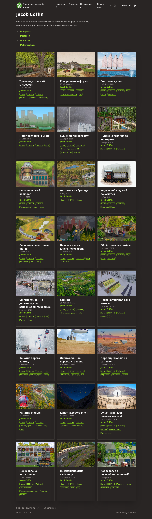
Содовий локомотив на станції (34, 246)
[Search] (130, 6)
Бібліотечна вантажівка (116, 245)
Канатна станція (30, 412)
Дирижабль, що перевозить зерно (71, 359)
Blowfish (133, 513)
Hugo (126, 513)
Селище (65, 299)
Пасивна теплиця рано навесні (115, 301)
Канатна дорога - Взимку (30, 359)
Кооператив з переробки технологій (115, 472)
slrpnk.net (25, 40)
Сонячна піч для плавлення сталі (111, 414)
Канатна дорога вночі (74, 412)
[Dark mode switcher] (135, 6)
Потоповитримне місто (34, 135)
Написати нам (49, 507)
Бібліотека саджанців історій (33, 5)
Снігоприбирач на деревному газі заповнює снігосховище (35, 303)
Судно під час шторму (74, 135)
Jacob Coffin (25, 90)
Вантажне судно (111, 81)
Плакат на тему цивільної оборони (72, 246)
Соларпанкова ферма (74, 81)
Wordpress (25, 31)
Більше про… (100, 5)
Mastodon (25, 35)
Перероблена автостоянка (28, 472)
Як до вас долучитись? (27, 507)
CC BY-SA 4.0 (21, 512)
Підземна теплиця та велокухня (114, 137)
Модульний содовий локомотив (114, 192)
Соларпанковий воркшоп (29, 192)
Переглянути (86, 5)
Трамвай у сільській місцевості (32, 82)
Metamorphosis (27, 45)
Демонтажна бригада (74, 190)
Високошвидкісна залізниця (71, 472)
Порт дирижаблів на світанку (114, 359)
